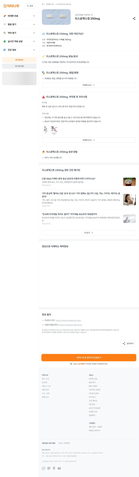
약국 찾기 (92, 397)
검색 (30, 6)
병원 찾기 (92, 382)
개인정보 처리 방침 (48, 443)
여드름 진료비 (94, 393)
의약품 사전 (93, 412)
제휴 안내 (45, 390)
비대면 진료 (93, 379)
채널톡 (99, 427)
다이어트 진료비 (94, 390)
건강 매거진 (93, 401)
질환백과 (92, 415)
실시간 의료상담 (94, 408)
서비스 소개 (46, 386)
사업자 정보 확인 (72, 456)
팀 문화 (44, 382)
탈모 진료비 (93, 386)
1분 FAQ (92, 404)
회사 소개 (45, 379)
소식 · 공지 (46, 393)
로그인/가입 (19, 66)
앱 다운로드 (19, 60)
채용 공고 (45, 397)
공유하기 (128, 343)
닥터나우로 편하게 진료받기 (89, 357)
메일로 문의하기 (94, 430)
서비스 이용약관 (64, 443)
